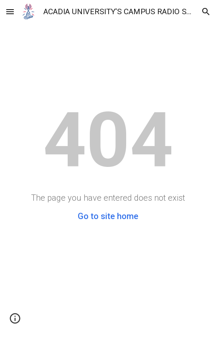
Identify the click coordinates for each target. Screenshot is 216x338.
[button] (10, 11)
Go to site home (108, 216)
